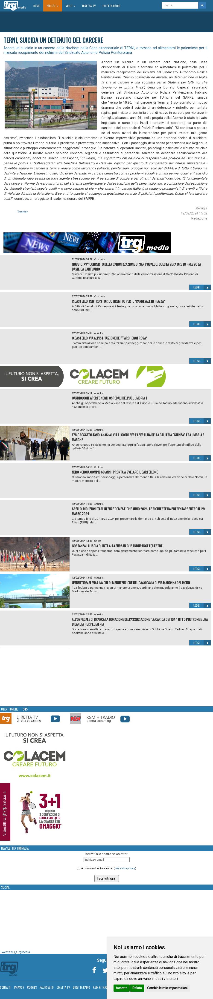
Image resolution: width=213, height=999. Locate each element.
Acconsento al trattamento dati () (108, 868)
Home (38, 5)
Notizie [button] (53, 5)
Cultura (98, 467)
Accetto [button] (121, 988)
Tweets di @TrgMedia (15, 952)
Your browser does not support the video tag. (34, 676)
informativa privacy (125, 868)
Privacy (19, 987)
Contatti (5, 987)
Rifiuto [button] (137, 988)
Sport (97, 540)
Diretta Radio (111, 5)
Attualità (99, 333)
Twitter (22, 212)
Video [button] (70, 5)
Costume (99, 259)
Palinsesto (47, 987)
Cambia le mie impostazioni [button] (167, 988)
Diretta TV (89, 5)
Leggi (202, 287)
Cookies (32, 987)
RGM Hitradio (101, 987)
